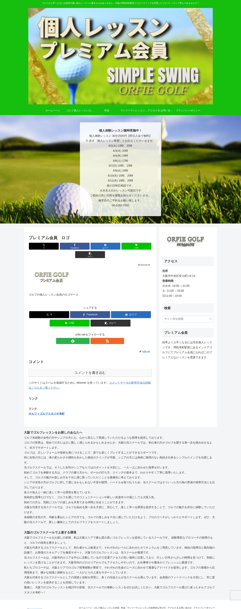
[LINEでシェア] (110, 246)
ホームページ (77, 599)
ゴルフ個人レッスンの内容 (100, 599)
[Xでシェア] (49, 246)
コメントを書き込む (90, 364)
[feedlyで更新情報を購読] (86, 332)
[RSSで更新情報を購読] (94, 332)
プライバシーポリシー (203, 599)
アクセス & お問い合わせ (177, 599)
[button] (131, 246)
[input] (188, 318)
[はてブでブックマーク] (90, 246)
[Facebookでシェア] (69, 246)
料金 (118, 599)
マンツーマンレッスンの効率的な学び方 (142, 599)
